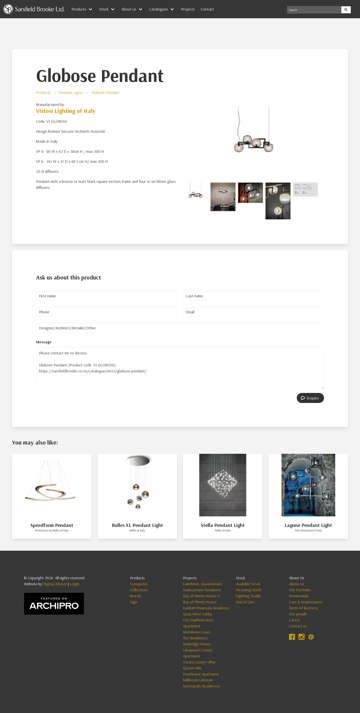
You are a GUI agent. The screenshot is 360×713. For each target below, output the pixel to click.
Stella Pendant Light (223, 525)
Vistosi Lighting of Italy (66, 110)
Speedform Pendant (51, 525)
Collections (139, 589)
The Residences (195, 637)
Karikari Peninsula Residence (206, 607)
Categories (139, 583)
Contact (207, 9)
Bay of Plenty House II (201, 595)
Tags (134, 601)
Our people (298, 613)
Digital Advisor (55, 583)
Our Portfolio (299, 589)
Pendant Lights (71, 92)
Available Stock (248, 583)
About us (129, 9)
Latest (294, 619)
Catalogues (158, 9)
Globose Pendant (105, 92)
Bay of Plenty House (199, 601)
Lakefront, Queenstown (202, 583)
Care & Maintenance (305, 601)
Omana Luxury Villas (199, 661)
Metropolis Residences (201, 685)
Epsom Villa (192, 667)
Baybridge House (197, 643)
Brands (135, 595)
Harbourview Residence (202, 589)
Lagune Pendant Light (308, 525)
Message (44, 341)
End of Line (245, 601)
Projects (188, 9)
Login (74, 583)
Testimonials (299, 595)
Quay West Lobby (197, 613)
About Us (296, 583)
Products (79, 9)
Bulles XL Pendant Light (137, 525)
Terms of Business (303, 607)
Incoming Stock (248, 589)
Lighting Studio (248, 595)
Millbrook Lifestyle (198, 679)
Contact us (298, 625)
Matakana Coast (196, 631)
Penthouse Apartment (201, 673)
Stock (103, 9)
